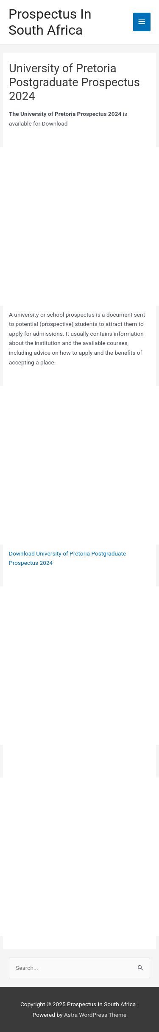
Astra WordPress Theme (95, 1014)
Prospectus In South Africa (50, 22)
